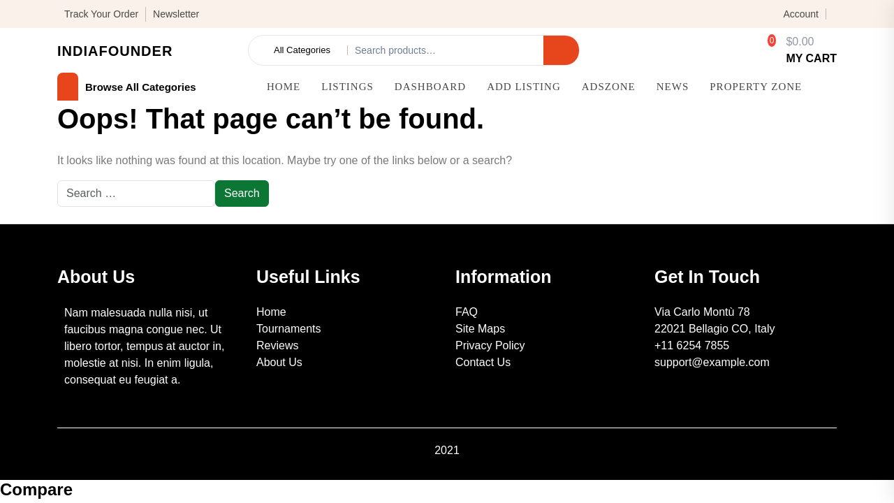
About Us (279, 362)
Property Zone (756, 86)
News (673, 86)
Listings (347, 86)
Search (561, 50)
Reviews (277, 345)
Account (801, 14)
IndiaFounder (115, 51)
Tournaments (288, 329)
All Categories (302, 50)
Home (283, 86)
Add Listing (524, 86)
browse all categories (126, 87)
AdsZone (609, 86)
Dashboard (430, 86)
